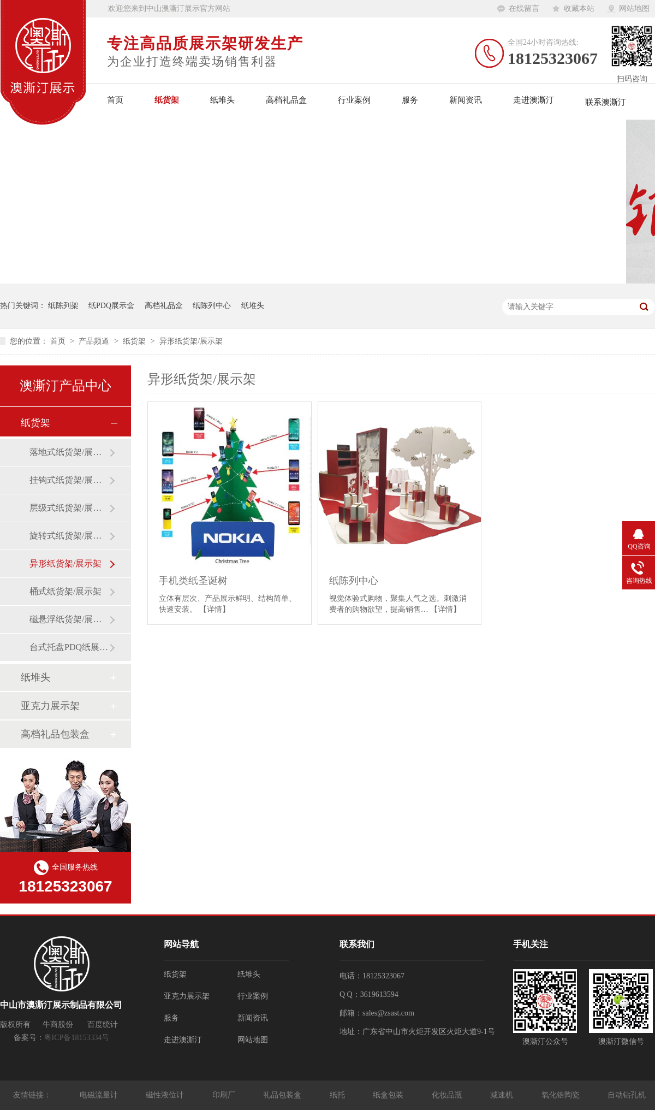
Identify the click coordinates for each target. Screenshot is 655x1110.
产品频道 (95, 341)
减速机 (502, 1095)
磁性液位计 (166, 1095)
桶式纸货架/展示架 (65, 591)
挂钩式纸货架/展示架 (69, 480)
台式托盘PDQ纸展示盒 (69, 647)
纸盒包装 (389, 1095)
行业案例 (354, 100)
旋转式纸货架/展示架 (69, 535)
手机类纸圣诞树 (193, 580)
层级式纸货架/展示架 (69, 507)
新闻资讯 (465, 100)
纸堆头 (222, 100)
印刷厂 (224, 1095)
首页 (115, 100)
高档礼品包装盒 (55, 734)
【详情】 (214, 609)
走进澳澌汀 (533, 100)
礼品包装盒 (283, 1095)
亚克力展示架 (50, 705)
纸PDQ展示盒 (111, 306)
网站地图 (634, 8)
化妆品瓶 (448, 1095)
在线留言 (524, 8)
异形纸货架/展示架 (191, 341)
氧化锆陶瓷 (561, 1095)
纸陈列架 (63, 306)
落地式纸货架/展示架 (69, 452)
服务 (410, 100)
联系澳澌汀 (605, 102)
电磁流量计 (100, 1095)
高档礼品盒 (286, 100)
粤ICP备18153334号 (77, 1038)
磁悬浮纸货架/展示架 (69, 619)
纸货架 (166, 100)
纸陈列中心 (212, 306)
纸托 (338, 1095)
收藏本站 (579, 8)
